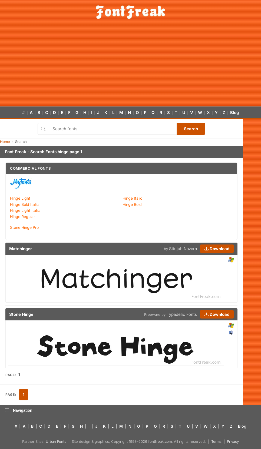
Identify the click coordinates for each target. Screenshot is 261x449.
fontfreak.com (160, 441)
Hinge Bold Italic (24, 204)
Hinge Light (20, 198)
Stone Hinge (21, 314)
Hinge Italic (132, 198)
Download (216, 248)
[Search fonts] (113, 129)
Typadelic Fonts (182, 314)
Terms (216, 441)
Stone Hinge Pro (24, 227)
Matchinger (20, 248)
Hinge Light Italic (25, 210)
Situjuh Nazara (183, 248)
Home (5, 141)
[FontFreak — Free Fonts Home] (130, 12)
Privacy (233, 441)
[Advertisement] (130, 66)
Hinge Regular (22, 216)
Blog (234, 112)
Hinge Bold (132, 204)
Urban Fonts (56, 441)
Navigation (18, 410)
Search (191, 128)
